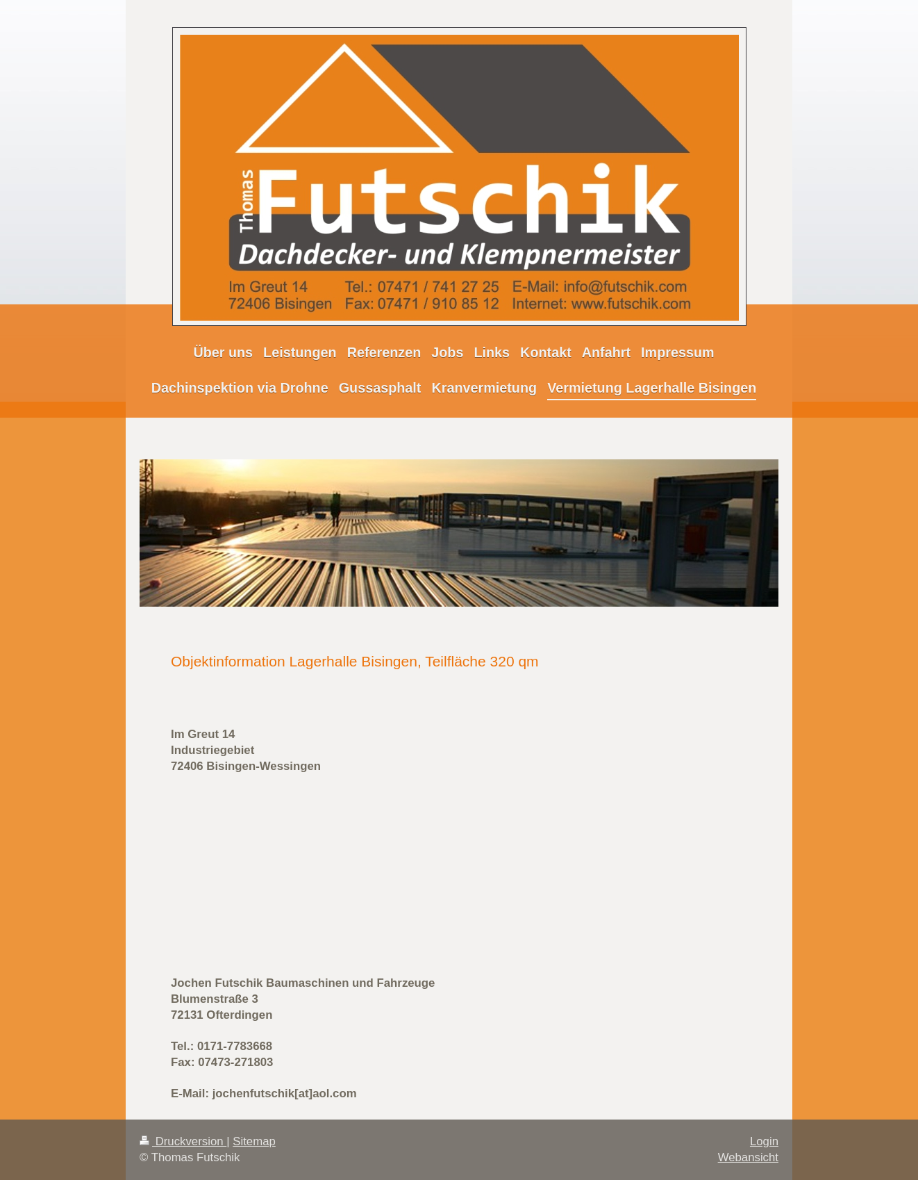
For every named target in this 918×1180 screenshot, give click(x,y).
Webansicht (748, 1157)
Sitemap (254, 1141)
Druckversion (183, 1141)
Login (764, 1141)
